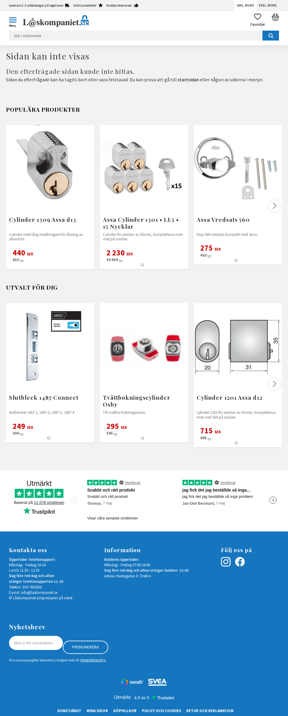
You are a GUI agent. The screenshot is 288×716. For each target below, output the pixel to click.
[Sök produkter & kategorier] (144, 36)
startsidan (188, 80)
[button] (15, 21)
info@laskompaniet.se (39, 592)
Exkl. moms (268, 5)
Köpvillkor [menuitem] (124, 710)
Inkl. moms (245, 5)
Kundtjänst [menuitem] (69, 710)
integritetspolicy (93, 659)
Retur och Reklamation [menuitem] (210, 710)
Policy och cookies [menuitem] (161, 710)
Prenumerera (85, 647)
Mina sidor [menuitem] (97, 710)
